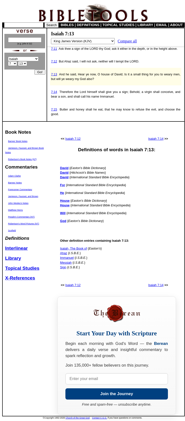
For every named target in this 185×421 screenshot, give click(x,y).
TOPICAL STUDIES (118, 25)
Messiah (66, 262)
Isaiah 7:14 (156, 138)
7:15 (54, 109)
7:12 (54, 61)
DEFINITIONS (88, 25)
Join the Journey (116, 393)
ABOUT (176, 25)
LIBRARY (145, 25)
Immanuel (67, 258)
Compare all (127, 41)
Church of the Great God (78, 418)
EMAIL (161, 25)
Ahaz (63, 253)
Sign (63, 267)
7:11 (54, 48)
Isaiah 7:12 (73, 138)
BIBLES (67, 25)
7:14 (54, 92)
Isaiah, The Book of (73, 248)
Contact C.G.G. (99, 418)
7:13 (54, 74)
